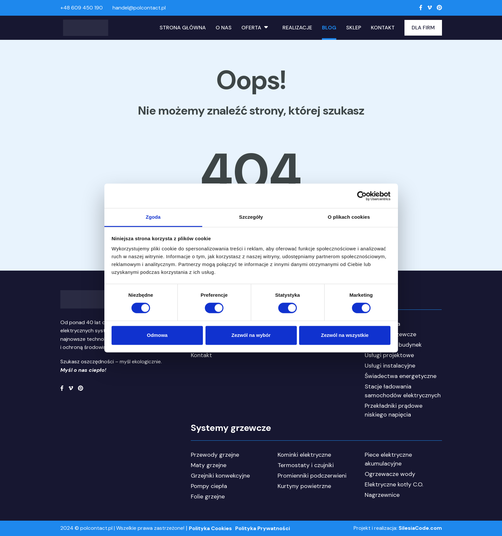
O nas (224, 27)
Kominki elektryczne (304, 455)
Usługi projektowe (389, 355)
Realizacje (297, 27)
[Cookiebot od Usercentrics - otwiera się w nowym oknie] (361, 196)
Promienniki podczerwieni (312, 476)
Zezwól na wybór (250, 335)
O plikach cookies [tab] (349, 217)
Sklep (353, 27)
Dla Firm (423, 27)
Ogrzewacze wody (390, 474)
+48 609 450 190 (81, 7)
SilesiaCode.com (420, 528)
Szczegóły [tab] (251, 217)
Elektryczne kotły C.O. (394, 484)
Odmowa (157, 335)
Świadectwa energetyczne (400, 376)
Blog (329, 27)
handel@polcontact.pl (139, 7)
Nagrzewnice (382, 495)
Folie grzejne (208, 496)
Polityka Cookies (210, 528)
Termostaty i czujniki (306, 465)
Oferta (251, 27)
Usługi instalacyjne (390, 366)
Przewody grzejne (215, 455)
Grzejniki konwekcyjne (220, 476)
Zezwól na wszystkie (345, 335)
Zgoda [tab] (153, 217)
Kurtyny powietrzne (304, 486)
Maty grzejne (208, 465)
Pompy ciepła (209, 486)
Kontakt (383, 27)
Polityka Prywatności (262, 528)
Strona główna (183, 27)
